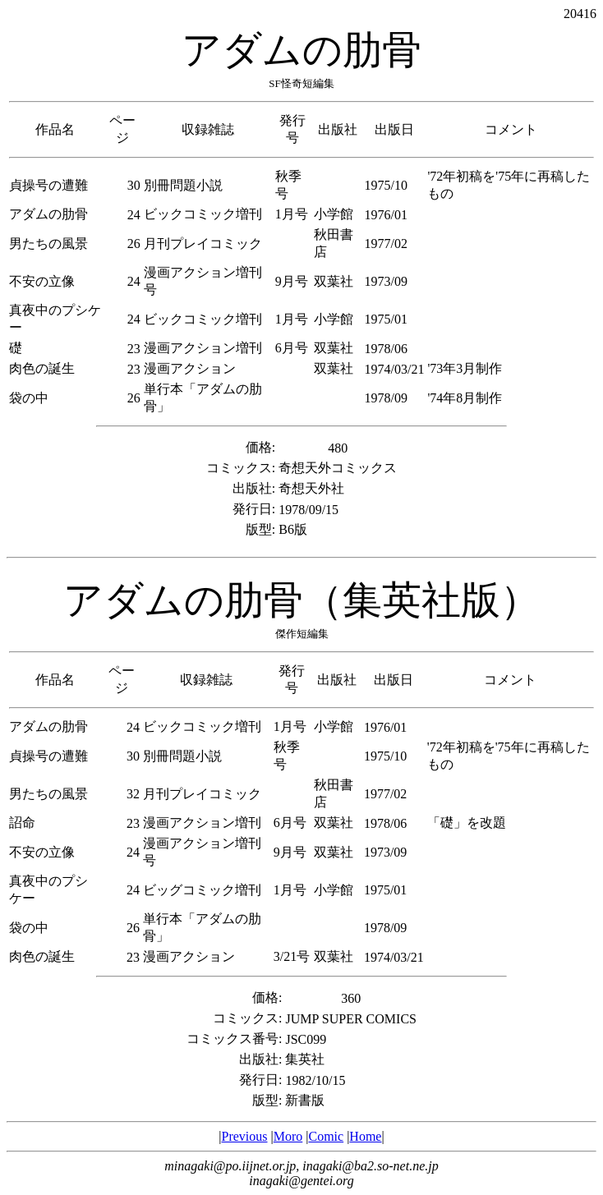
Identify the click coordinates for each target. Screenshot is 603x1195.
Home (365, 1136)
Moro (288, 1136)
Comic (325, 1136)
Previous (245, 1136)
